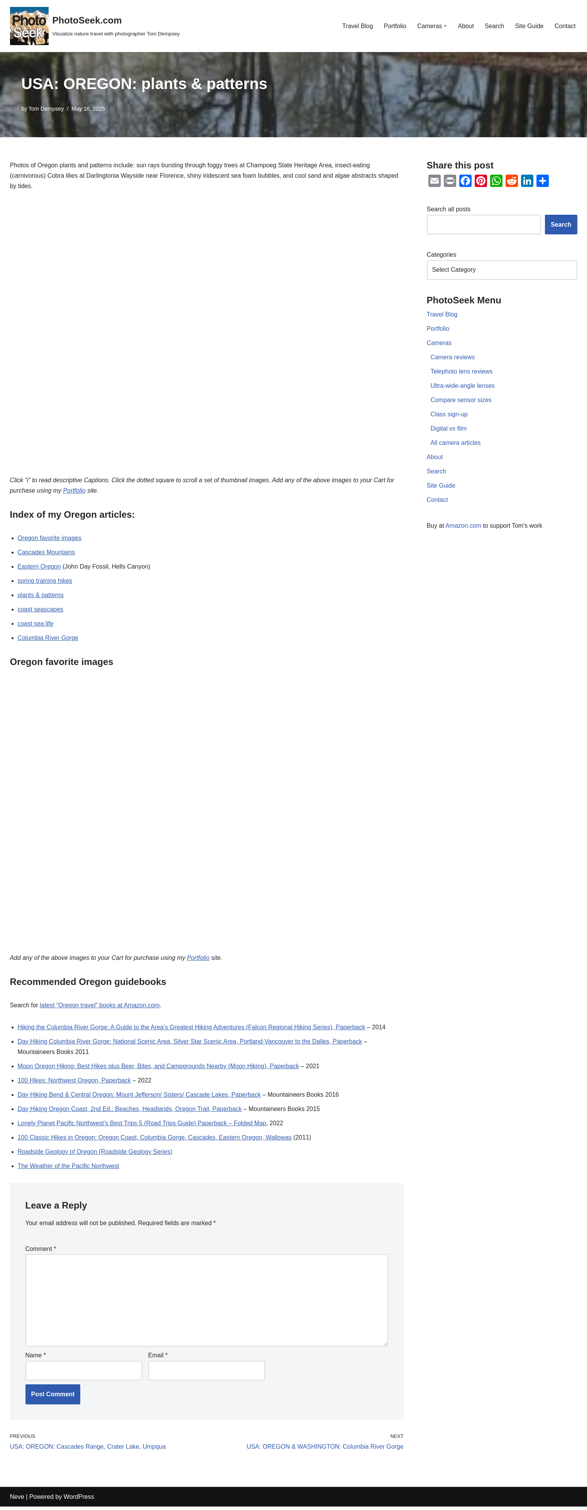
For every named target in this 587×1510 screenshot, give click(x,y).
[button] (445, 25)
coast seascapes (41, 611)
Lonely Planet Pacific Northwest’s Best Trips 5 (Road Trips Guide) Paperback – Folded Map (143, 1125)
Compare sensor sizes (461, 401)
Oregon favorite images (50, 539)
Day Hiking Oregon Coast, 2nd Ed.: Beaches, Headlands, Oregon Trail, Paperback (130, 1111)
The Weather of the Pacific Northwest (69, 1168)
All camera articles (456, 444)
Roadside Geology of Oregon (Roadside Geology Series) (96, 1154)
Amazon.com (463, 527)
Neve (17, 1500)
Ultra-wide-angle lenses (463, 387)
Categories (442, 255)
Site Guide (529, 26)
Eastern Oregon (39, 567)
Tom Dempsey (46, 109)
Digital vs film (449, 430)
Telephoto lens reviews (462, 372)
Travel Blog (356, 26)
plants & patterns (41, 596)
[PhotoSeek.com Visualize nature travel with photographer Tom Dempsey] (95, 26)
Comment (40, 1251)
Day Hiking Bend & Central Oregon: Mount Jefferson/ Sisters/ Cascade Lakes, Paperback (140, 1097)
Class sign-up (449, 415)
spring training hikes (45, 582)
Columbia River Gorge (48, 639)
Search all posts (449, 209)
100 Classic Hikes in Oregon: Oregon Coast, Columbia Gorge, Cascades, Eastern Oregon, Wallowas (155, 1139)
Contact (564, 26)
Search (494, 26)
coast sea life (36, 625)
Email (158, 1359)
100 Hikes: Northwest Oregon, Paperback (75, 1082)
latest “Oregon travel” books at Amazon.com (100, 1007)
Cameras (439, 344)
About (465, 26)
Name (35, 1359)
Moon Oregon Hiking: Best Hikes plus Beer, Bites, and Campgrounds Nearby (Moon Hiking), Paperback (159, 1068)
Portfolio (394, 26)
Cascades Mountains (46, 553)
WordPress (79, 1500)
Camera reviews (453, 358)
